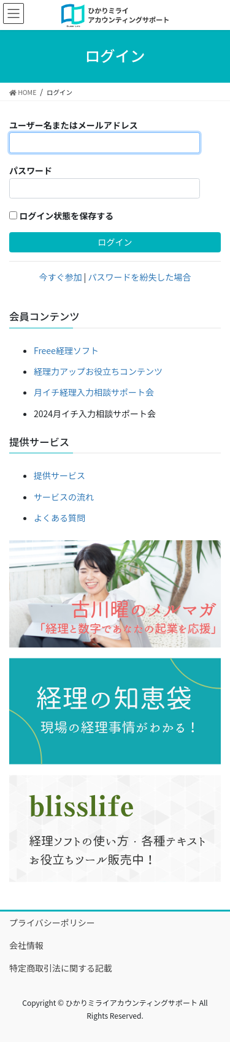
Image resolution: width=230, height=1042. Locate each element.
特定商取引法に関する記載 (60, 968)
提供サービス (59, 475)
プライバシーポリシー (52, 922)
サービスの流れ (64, 497)
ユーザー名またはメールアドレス (73, 125)
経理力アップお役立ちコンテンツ (98, 371)
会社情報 (26, 945)
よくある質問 (59, 518)
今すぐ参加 (60, 277)
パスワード (30, 170)
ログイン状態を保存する (61, 216)
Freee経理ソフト (66, 350)
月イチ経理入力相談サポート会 (94, 392)
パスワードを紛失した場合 (139, 277)
